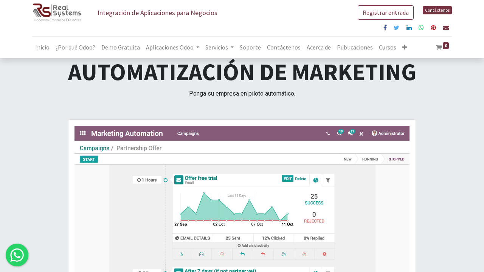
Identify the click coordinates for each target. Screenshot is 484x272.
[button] (404, 47)
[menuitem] (42, 47)
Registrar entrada (386, 12)
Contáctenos (437, 10)
